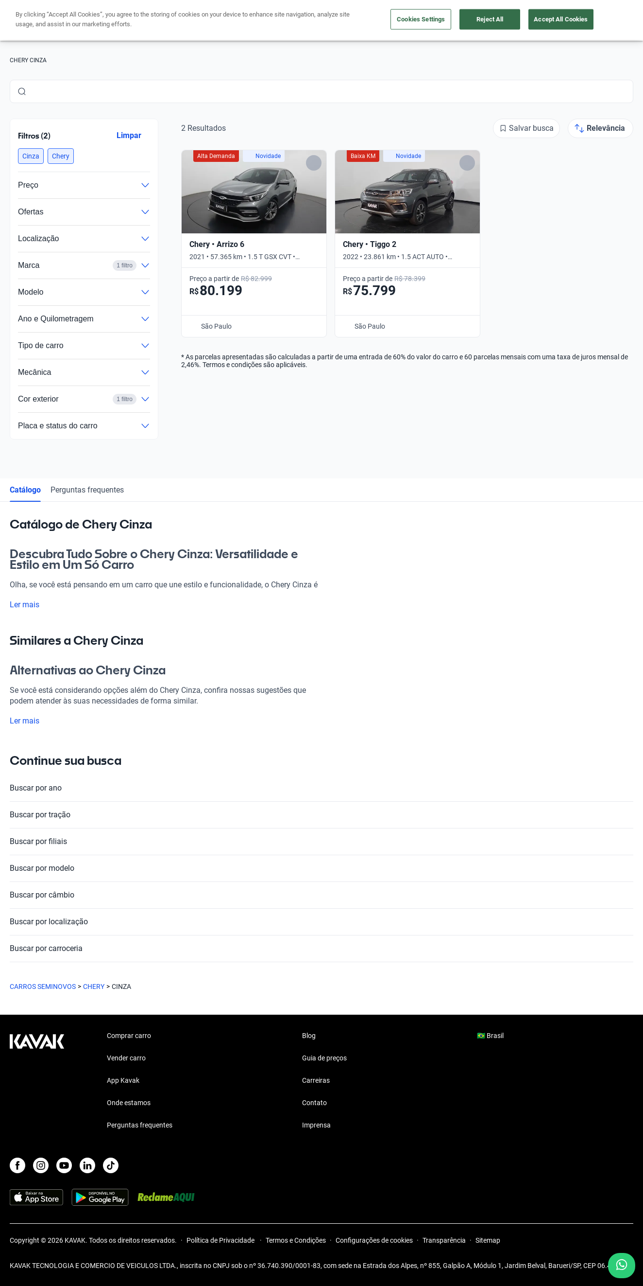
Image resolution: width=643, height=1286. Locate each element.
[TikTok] (110, 1165)
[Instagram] (41, 1165)
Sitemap (487, 1240)
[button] (31, 156)
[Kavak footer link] (37, 1081)
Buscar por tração (321, 815)
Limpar (129, 135)
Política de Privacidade (221, 1240)
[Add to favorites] (314, 163)
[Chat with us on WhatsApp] (621, 1265)
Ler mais (30, 604)
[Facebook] (17, 1165)
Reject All (489, 19)
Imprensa (316, 1125)
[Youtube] (64, 1165)
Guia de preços (324, 1058)
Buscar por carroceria (321, 948)
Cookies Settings (421, 19)
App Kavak (123, 1080)
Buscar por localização (321, 921)
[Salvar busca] (526, 128)
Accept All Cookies (561, 19)
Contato (314, 1103)
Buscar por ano (321, 788)
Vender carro (126, 1058)
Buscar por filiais (321, 841)
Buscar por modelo (321, 868)
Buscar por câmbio (321, 895)
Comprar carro (129, 1035)
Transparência (444, 1240)
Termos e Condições (296, 1240)
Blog (309, 1035)
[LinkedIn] (87, 1165)
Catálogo (25, 489)
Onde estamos (129, 1103)
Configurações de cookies (374, 1240)
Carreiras (316, 1080)
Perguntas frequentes (87, 489)
